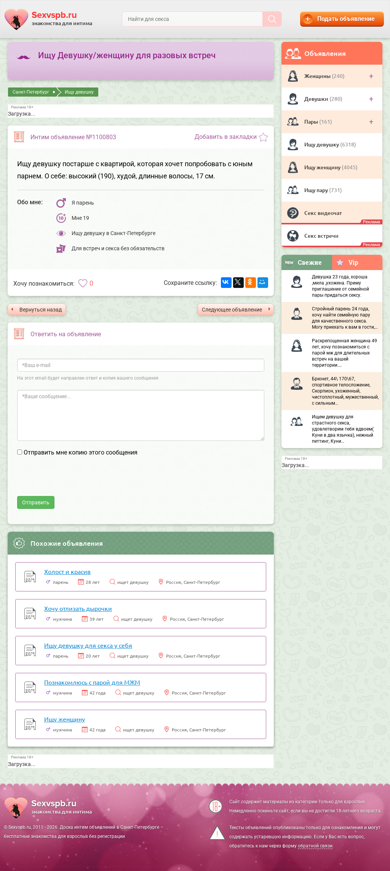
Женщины (318, 75)
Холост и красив (67, 571)
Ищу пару (316, 190)
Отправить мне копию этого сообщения (80, 452)
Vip (346, 262)
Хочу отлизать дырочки (78, 608)
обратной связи (315, 846)
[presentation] (75, 481)
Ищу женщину (323, 167)
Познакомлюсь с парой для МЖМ (92, 682)
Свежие (303, 262)
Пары (311, 121)
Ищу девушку (322, 144)
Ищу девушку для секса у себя (88, 645)
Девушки (316, 98)
